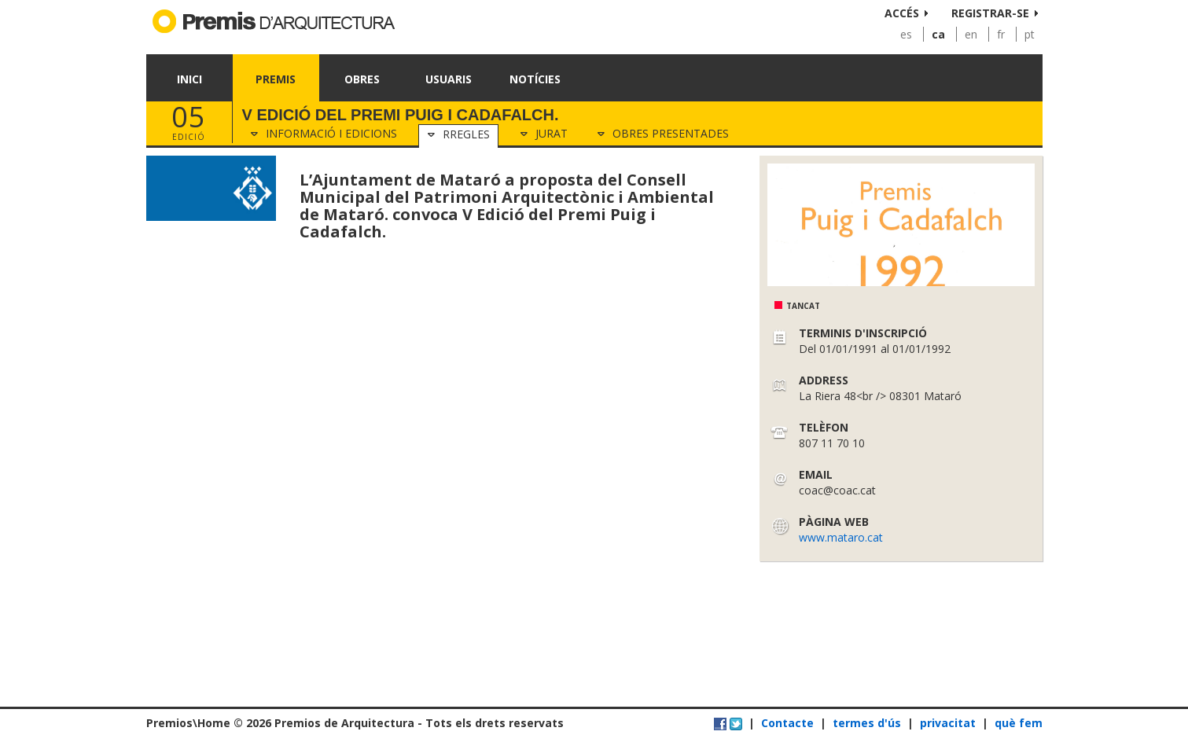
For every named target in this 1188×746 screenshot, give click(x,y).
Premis (276, 79)
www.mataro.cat (841, 537)
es (906, 34)
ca (938, 34)
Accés (902, 13)
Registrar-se (990, 13)
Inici (189, 79)
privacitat (948, 722)
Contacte (787, 722)
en (971, 34)
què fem (1019, 722)
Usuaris (448, 79)
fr (1001, 34)
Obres (362, 79)
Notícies (535, 79)
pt (1029, 34)
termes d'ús (867, 722)
